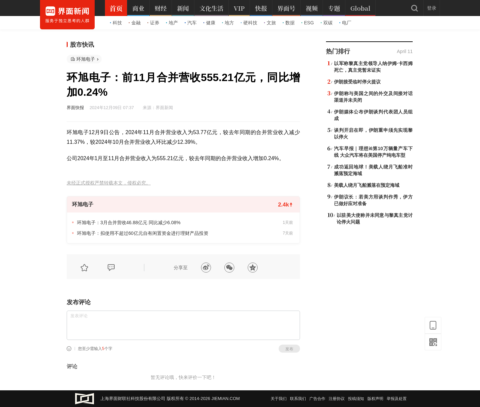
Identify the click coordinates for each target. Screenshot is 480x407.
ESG (307, 22)
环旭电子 (85, 59)
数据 (289, 22)
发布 (289, 349)
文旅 (270, 22)
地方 (228, 22)
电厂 (345, 22)
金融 (135, 22)
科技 (116, 22)
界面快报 (75, 107)
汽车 (191, 22)
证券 (153, 22)
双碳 (327, 22)
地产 (172, 22)
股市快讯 (82, 44)
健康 (209, 22)
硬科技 (249, 22)
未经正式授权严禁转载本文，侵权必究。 (109, 182)
